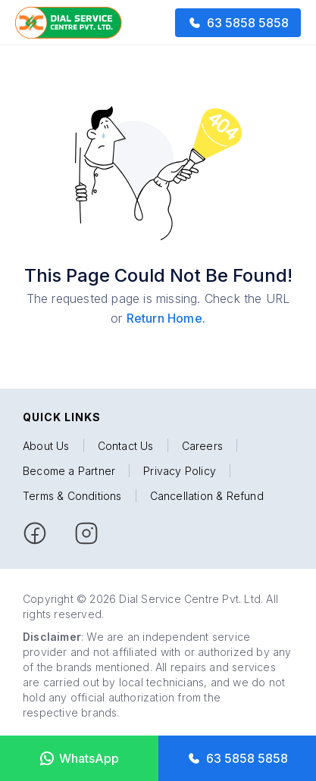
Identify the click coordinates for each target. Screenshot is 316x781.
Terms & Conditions (72, 495)
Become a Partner (69, 470)
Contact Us (126, 445)
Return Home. (166, 318)
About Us (46, 445)
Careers (202, 445)
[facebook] (35, 533)
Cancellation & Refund (207, 495)
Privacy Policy (179, 470)
